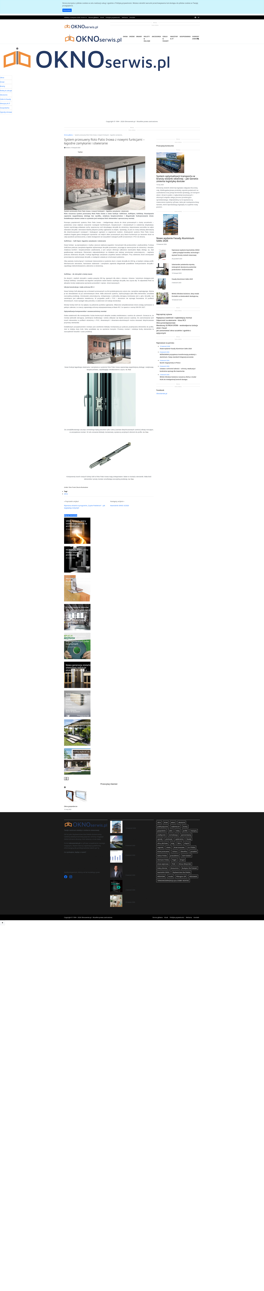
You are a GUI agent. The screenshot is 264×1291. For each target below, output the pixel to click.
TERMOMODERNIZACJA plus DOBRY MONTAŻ (173, 881)
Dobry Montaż (162, 868)
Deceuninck (175, 868)
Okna (125, 36)
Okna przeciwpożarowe (165, 323)
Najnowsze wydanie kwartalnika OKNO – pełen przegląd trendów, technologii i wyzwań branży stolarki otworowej (185, 252)
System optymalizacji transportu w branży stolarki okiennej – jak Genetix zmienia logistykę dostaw (177, 178)
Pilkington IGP (181, 876)
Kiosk (102, 17)
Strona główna (93, 17)
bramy (185, 827)
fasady (189, 839)
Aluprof (187, 843)
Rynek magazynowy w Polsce (136, 852)
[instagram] (198, 17)
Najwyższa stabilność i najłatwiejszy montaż (174, 318)
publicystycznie (162, 827)
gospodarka (161, 831)
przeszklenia (174, 856)
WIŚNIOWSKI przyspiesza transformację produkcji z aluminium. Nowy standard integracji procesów (139, 839)
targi (172, 843)
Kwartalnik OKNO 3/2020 (119, 505)
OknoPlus (184, 851)
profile (185, 831)
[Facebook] (66, 877)
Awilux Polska (162, 856)
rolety (178, 831)
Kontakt (132, 17)
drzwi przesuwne (163, 851)
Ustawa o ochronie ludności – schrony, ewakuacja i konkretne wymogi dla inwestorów (139, 869)
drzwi (166, 822)
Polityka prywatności (113, 17)
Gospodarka (185, 36)
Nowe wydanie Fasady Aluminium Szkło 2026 (175, 239)
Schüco (174, 851)
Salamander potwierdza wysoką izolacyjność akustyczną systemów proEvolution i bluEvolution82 (184, 267)
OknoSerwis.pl (161, 393)
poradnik (193, 851)
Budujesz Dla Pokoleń (189, 868)
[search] (198, 40)
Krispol (182, 860)
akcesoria (181, 822)
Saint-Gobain (186, 856)
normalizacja (173, 835)
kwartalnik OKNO (163, 872)
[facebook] (195, 17)
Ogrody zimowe (195, 37)
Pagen (174, 860)
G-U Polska (191, 847)
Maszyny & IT (174, 37)
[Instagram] (70, 877)
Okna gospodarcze (70, 806)
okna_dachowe (162, 843)
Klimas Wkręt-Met (185, 864)
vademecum (175, 827)
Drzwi (132, 36)
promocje (168, 839)
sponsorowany (186, 835)
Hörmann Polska (163, 860)
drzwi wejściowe (163, 864)
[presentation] (65, 778)
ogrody (159, 839)
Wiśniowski (193, 876)
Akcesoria (156, 36)
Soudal (170, 876)
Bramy (139, 36)
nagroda (160, 847)
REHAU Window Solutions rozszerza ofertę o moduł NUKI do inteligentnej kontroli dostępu (139, 883)
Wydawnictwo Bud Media (181, 872)
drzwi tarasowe (179, 847)
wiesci (173, 822)
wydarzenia (179, 839)
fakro (179, 843)
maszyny (194, 831)
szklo (170, 831)
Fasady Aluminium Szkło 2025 (182, 279)
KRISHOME (161, 876)
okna (66, 494)
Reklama (125, 17)
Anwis (168, 847)
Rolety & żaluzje (147, 38)
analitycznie (161, 835)
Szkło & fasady (166, 38)
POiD (173, 864)
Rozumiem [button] (67, 10)
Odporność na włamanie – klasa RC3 (171, 320)
